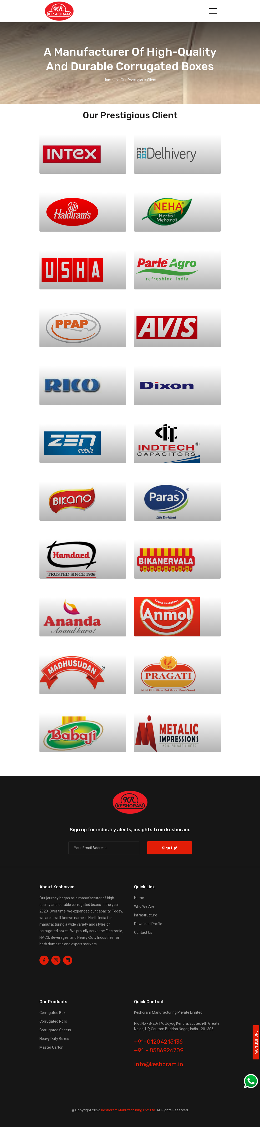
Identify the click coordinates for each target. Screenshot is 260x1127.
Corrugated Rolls (53, 1021)
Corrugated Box (52, 1013)
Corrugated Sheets (55, 1030)
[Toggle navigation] (213, 11)
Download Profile (148, 924)
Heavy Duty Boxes (54, 1039)
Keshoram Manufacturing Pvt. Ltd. (128, 1110)
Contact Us (143, 932)
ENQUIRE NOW (256, 1042)
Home (109, 80)
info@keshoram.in (158, 1064)
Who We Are (144, 906)
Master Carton (51, 1047)
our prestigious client (138, 80)
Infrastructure (145, 915)
